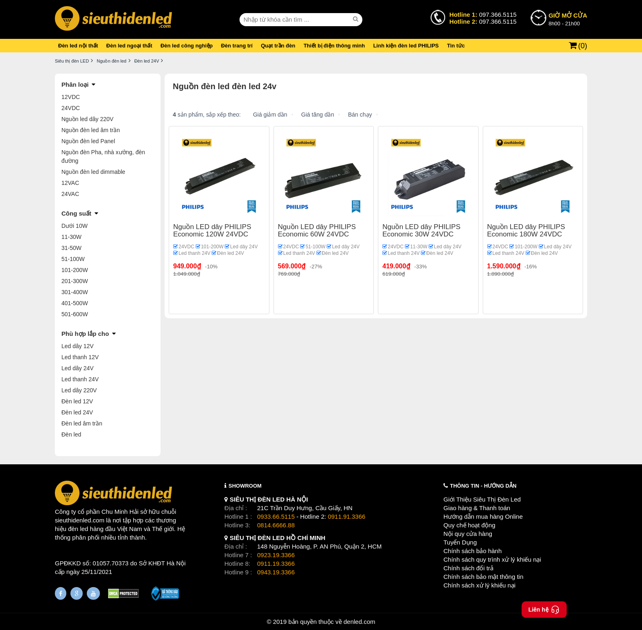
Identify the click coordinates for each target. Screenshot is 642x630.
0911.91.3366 (347, 516)
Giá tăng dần (317, 114)
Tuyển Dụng (460, 542)
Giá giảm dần (270, 114)
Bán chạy (360, 114)
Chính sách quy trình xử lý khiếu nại (492, 559)
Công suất (76, 213)
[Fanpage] (60, 593)
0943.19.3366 (276, 572)
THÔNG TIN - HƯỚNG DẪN (483, 486)
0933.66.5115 (276, 516)
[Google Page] (76, 593)
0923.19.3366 (276, 554)
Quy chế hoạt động (469, 525)
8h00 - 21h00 (568, 19)
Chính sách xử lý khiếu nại (479, 585)
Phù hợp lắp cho (85, 333)
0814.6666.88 (276, 525)
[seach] (356, 19)
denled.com (359, 621)
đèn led (78, 528)
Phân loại (74, 84)
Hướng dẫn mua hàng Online (483, 516)
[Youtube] (93, 593)
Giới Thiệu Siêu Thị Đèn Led (482, 499)
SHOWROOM (245, 486)
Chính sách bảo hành (472, 550)
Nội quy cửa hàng (467, 533)
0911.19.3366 (276, 563)
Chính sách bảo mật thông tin (483, 576)
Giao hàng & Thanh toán (476, 507)
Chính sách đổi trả (468, 568)
